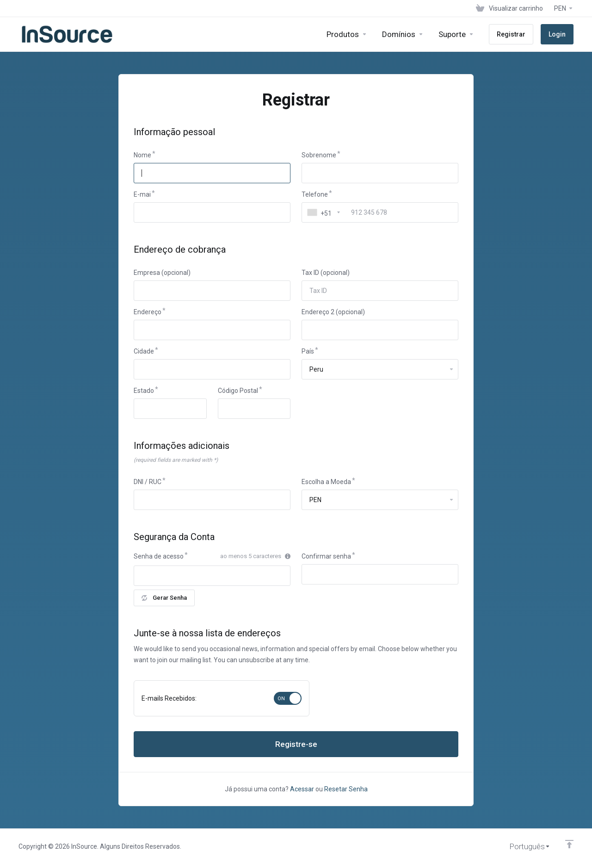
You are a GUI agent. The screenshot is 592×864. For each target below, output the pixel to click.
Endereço (147, 312)
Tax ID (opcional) (326, 272)
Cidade (144, 351)
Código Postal (238, 390)
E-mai (142, 194)
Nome (142, 155)
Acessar (302, 789)
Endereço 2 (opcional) (333, 312)
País (308, 351)
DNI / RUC (147, 481)
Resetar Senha (346, 789)
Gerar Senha (164, 597)
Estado (144, 390)
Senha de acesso (159, 556)
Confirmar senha (326, 556)
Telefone (315, 194)
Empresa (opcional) (162, 272)
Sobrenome (319, 155)
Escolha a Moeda (326, 481)
